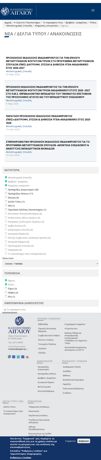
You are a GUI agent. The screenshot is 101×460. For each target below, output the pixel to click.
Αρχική (7, 22)
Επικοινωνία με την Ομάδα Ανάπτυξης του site (40, 434)
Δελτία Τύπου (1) (16, 201)
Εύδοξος (42, 353)
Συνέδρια (67, 393)
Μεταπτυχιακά (44, 387)
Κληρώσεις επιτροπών (46, 25)
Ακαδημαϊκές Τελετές (72, 367)
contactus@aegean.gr (18, 349)
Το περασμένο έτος (53, 22)
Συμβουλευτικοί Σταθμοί (49, 335)
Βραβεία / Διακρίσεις (76, 22)
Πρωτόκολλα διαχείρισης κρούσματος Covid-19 (75, 348)
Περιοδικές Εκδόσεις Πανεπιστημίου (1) (27, 209)
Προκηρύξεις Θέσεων (47, 373)
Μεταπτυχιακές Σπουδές (19, 25)
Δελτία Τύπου (9, 407)
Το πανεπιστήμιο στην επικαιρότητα (13, 412)
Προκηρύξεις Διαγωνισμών (43, 368)
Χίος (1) (11, 296)
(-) (5, 309)
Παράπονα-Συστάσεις (38, 415)
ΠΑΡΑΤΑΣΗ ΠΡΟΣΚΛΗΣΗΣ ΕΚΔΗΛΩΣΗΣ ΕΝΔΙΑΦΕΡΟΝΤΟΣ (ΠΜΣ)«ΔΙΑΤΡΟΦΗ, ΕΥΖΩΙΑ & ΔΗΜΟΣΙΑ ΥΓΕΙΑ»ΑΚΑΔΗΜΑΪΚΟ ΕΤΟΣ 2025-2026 (48, 119)
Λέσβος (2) (13, 292)
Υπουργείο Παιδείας (47, 344)
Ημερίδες (67, 384)
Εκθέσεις (66, 375)
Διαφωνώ (84, 441)
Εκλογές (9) (13, 197)
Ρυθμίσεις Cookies (20, 457)
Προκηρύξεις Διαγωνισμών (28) (23, 189)
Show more (8, 258)
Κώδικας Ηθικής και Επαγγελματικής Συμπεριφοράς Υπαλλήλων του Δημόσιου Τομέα (76, 338)
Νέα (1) (11, 205)
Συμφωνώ (70, 440)
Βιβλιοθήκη (43, 324)
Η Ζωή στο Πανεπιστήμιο (27, 22)
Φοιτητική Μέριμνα (46, 391)
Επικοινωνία (34, 411)
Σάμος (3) (12, 288)
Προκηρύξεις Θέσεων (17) (20, 193)
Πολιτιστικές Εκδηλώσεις (73, 388)
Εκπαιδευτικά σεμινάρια (73, 380)
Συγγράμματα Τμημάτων (75, 324)
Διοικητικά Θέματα (46, 382)
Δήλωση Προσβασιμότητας (37, 428)
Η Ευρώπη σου (71, 328)
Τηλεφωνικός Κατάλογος (39, 407)
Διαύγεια (42, 348)
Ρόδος (93, 22)
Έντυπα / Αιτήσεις (46, 340)
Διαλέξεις (67, 371)
